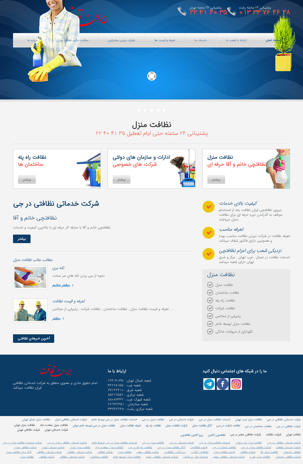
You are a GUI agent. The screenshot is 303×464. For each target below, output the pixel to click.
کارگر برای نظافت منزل (18, 452)
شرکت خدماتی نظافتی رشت (162, 457)
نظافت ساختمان (227, 293)
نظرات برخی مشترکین (121, 40)
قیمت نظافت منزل (224, 452)
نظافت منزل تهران (79, 447)
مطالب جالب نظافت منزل (73, 40)
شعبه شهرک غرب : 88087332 (129, 399)
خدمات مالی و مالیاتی (195, 457)
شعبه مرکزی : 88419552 (126, 395)
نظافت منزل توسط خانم (232, 324)
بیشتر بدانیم (61, 285)
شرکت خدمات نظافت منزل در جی (22, 442)
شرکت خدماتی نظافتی (79, 452)
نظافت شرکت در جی (224, 447)
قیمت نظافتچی (198, 447)
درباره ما (32, 40)
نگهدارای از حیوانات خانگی (234, 332)
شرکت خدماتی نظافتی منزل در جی (67, 442)
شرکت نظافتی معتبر (147, 452)
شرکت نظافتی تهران (25, 447)
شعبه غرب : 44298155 (124, 385)
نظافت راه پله (225, 300)
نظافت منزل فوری (260, 457)
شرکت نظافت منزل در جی (256, 447)
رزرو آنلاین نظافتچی (175, 452)
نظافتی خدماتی (292, 452)
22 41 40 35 (208, 12)
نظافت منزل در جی (153, 442)
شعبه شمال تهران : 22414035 (129, 380)
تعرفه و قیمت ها (165, 40)
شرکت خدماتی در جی (181, 442)
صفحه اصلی (273, 40)
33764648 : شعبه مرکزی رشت (130, 409)
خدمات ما (201, 40)
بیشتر (22, 239)
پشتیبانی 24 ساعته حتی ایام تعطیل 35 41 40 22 (151, 133)
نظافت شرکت (225, 308)
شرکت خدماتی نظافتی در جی (284, 442)
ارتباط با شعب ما (236, 40)
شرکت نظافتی (247, 452)
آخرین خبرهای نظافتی (33, 338)
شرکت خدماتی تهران (53, 447)
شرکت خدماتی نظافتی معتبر (229, 457)
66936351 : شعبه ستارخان (128, 404)
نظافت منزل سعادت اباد (109, 447)
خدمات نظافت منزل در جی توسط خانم (114, 442)
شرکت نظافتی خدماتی (288, 457)
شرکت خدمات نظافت (288, 447)
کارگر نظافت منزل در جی (171, 447)
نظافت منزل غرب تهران (248, 442)
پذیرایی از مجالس (228, 316)
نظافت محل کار (269, 452)
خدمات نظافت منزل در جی (214, 442)
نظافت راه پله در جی (140, 447)
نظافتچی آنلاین (200, 452)
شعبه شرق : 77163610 (125, 390)
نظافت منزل (224, 285)
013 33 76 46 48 (264, 12)
